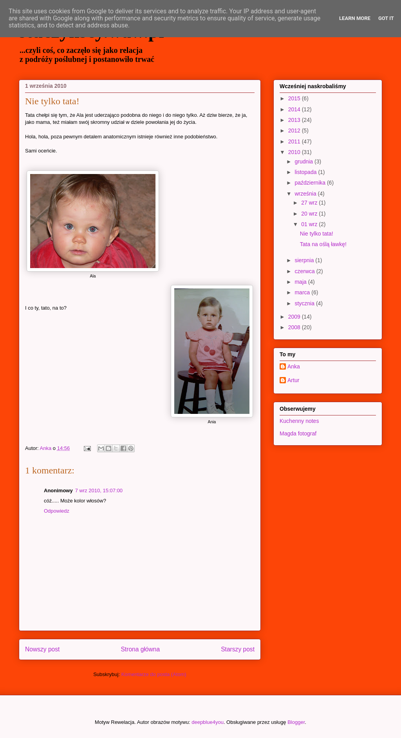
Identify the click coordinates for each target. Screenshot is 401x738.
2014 (295, 109)
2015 (295, 98)
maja (301, 282)
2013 (295, 120)
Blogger (296, 722)
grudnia (304, 161)
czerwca (305, 271)
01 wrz (310, 224)
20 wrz (310, 213)
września (306, 193)
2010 (295, 152)
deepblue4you (207, 722)
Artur (293, 380)
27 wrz (310, 202)
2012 (295, 130)
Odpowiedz (56, 511)
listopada (306, 172)
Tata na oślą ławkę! (323, 244)
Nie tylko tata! (316, 233)
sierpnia (304, 260)
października (310, 183)
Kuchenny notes (299, 421)
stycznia (305, 303)
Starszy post (238, 649)
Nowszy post (42, 649)
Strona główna (140, 649)
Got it (386, 18)
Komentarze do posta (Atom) (153, 674)
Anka (293, 366)
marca (302, 292)
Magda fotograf (298, 433)
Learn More (354, 18)
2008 (295, 327)
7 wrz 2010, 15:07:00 (99, 490)
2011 (295, 141)
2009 (295, 317)
